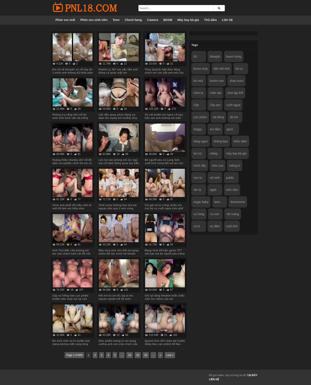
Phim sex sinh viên (94, 20)
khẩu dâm (240, 141)
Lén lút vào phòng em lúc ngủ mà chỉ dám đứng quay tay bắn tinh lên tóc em (118, 163)
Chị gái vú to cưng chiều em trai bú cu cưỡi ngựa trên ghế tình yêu (164, 208)
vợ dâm (215, 226)
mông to (234, 165)
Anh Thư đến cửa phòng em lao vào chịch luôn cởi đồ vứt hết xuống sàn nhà (71, 253)
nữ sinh (215, 177)
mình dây (200, 165)
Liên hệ (227, 20)
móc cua (217, 165)
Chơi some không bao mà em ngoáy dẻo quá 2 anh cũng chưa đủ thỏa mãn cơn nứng (117, 208)
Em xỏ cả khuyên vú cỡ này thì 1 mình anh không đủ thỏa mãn (72, 71)
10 (129, 355)
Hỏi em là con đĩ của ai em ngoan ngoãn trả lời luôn (115, 297)
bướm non (217, 80)
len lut (198, 153)
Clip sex (215, 105)
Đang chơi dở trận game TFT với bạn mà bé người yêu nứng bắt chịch (165, 253)
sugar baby (201, 202)
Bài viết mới (222, 68)
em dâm (215, 129)
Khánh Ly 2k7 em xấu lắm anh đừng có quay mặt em (118, 71)
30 (145, 355)
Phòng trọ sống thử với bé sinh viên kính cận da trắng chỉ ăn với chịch (70, 118)
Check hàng (133, 20)
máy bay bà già (236, 153)
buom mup (201, 68)
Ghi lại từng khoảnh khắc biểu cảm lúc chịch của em (164, 297)
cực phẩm (200, 117)
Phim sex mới (65, 20)
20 (137, 355)
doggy (198, 129)
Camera (152, 20)
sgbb (213, 190)
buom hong (233, 56)
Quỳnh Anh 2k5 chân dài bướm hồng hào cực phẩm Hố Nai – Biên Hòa (165, 344)
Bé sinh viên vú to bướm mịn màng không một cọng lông (71, 342)
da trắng (218, 117)
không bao (221, 141)
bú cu (239, 68)
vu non (214, 214)
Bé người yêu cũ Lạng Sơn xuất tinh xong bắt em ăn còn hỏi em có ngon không (164, 163)
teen (217, 202)
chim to (198, 93)
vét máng (233, 214)
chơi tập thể (235, 93)
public (230, 177)
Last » (169, 355)
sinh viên (232, 190)
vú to (197, 226)
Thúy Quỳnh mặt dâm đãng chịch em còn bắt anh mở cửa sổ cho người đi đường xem (164, 72)
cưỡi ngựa (233, 105)
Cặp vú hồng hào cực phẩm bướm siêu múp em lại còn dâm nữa (70, 299)
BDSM (167, 20)
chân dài (215, 93)
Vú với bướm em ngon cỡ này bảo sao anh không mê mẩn (164, 116)
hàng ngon (201, 141)
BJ (195, 56)
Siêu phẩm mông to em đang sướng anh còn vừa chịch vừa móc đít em (117, 344)
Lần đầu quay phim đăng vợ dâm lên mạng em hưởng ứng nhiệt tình (117, 118)
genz (230, 129)
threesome (238, 202)
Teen (116, 20)
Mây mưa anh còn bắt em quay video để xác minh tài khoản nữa (118, 253)
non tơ (198, 177)
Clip (196, 105)
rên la (197, 190)
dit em (234, 117)
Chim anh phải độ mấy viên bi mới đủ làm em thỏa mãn (71, 207)
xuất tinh (232, 226)
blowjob (215, 56)
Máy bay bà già (188, 20)
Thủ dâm (210, 20)
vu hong (199, 214)
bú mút (198, 80)
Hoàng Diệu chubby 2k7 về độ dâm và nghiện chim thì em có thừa (72, 163)
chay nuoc (236, 80)
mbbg (213, 153)
